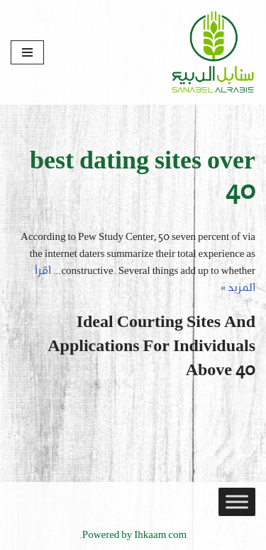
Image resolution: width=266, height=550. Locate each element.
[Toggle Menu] (237, 502)
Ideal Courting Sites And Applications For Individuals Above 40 (151, 346)
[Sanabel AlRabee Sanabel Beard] (212, 52)
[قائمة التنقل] (27, 52)
